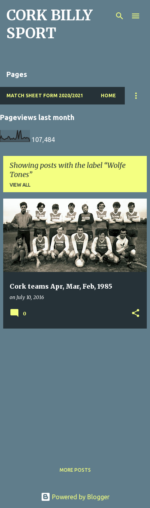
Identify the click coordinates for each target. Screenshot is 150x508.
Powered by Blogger (75, 496)
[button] (135, 313)
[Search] (119, 16)
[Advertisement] (75, 391)
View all (20, 184)
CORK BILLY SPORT (49, 24)
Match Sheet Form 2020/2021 (44, 95)
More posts (75, 470)
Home (108, 95)
